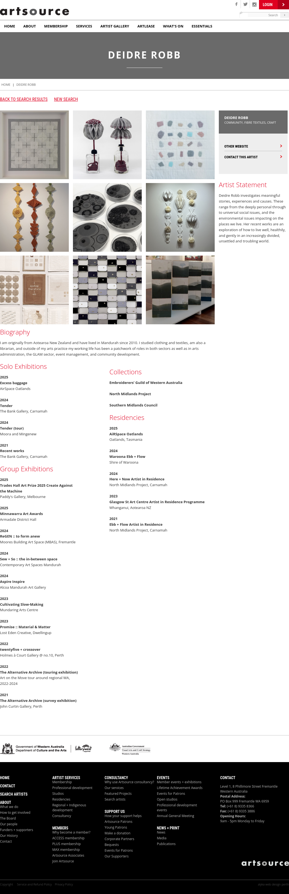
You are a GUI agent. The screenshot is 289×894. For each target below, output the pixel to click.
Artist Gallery (114, 26)
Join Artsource (63, 861)
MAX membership (66, 849)
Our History (9, 835)
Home (9, 26)
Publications (166, 844)
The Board (8, 818)
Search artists (115, 799)
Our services (114, 787)
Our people (8, 824)
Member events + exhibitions (179, 782)
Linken (254, 4)
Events (163, 778)
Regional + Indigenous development (69, 807)
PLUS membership (66, 844)
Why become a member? (71, 832)
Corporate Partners (119, 839)
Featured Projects (118, 793)
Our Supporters (117, 856)
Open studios (167, 799)
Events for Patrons (119, 850)
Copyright (7, 884)
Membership (56, 26)
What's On (173, 26)
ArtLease (146, 26)
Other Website (236, 146)
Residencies (61, 799)
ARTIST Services (66, 778)
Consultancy (61, 815)
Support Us (115, 811)
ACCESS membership (68, 838)
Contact (7, 786)
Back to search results (24, 99)
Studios (58, 793)
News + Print (168, 828)
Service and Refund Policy (34, 884)
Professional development (72, 787)
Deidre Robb (26, 84)
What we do (9, 806)
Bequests (112, 844)
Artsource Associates (68, 855)
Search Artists (14, 794)
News (161, 832)
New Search (66, 99)
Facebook (236, 4)
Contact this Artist (241, 157)
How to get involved (15, 812)
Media (162, 838)
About (29, 26)
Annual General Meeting (175, 815)
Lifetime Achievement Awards (180, 787)
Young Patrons (116, 827)
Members (60, 828)
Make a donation (117, 833)
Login (267, 4)
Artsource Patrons (118, 821)
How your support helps (123, 815)
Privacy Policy (64, 884)
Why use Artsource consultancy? (129, 782)
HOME (5, 84)
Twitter (245, 4)
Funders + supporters (16, 829)
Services (84, 26)
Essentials (202, 26)
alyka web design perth (273, 884)
